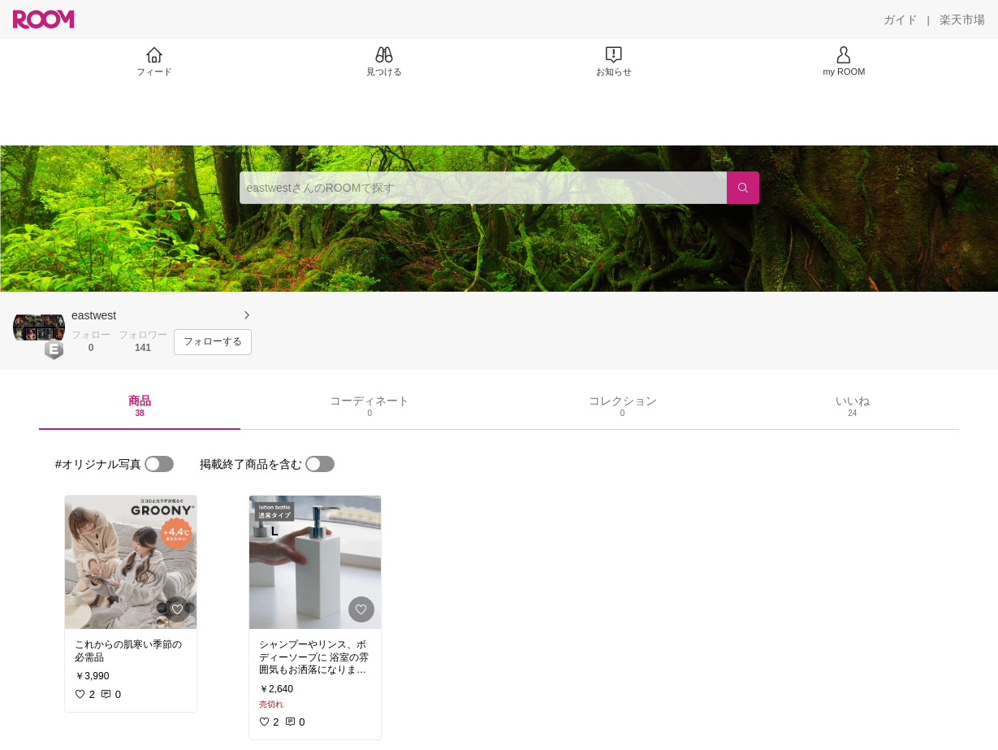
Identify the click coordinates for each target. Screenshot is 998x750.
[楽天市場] (962, 19)
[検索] (743, 187)
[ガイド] (901, 19)
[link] (131, 562)
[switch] (159, 464)
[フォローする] (213, 342)
